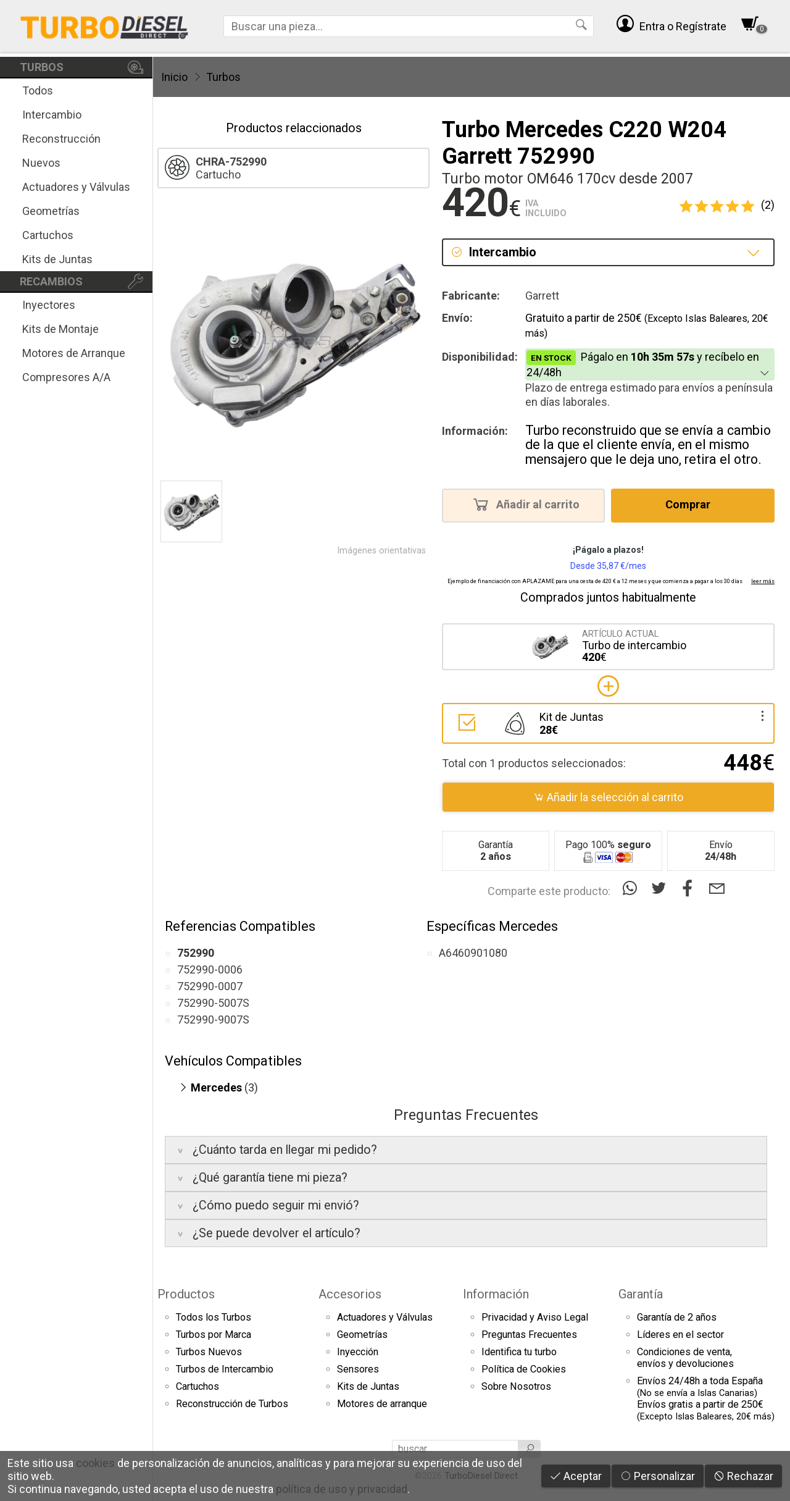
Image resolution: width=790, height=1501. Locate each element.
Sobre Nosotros (516, 1386)
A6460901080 (473, 952)
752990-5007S (213, 1002)
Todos (37, 90)
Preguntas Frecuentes (529, 1334)
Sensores (358, 1369)
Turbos (223, 76)
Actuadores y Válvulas (76, 186)
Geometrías (51, 210)
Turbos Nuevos (209, 1352)
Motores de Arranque (73, 353)
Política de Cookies (523, 1369)
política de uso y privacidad (341, 1488)
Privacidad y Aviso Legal (534, 1317)
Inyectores (48, 304)
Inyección (357, 1352)
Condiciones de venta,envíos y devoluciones (685, 1357)
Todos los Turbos (213, 1317)
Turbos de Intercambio (224, 1369)
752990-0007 (210, 986)
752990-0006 (210, 969)
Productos (186, 1294)
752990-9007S (213, 1019)
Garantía (640, 1294)
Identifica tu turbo (519, 1352)
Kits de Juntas (57, 259)
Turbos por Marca (213, 1334)
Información (496, 1294)
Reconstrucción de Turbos (232, 1404)
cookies (95, 1463)
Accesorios (349, 1294)
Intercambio (51, 114)
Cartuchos (47, 235)
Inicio (174, 76)
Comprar (691, 504)
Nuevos (41, 162)
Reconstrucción (61, 138)
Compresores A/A (66, 377)
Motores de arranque (382, 1404)
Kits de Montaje (60, 328)
